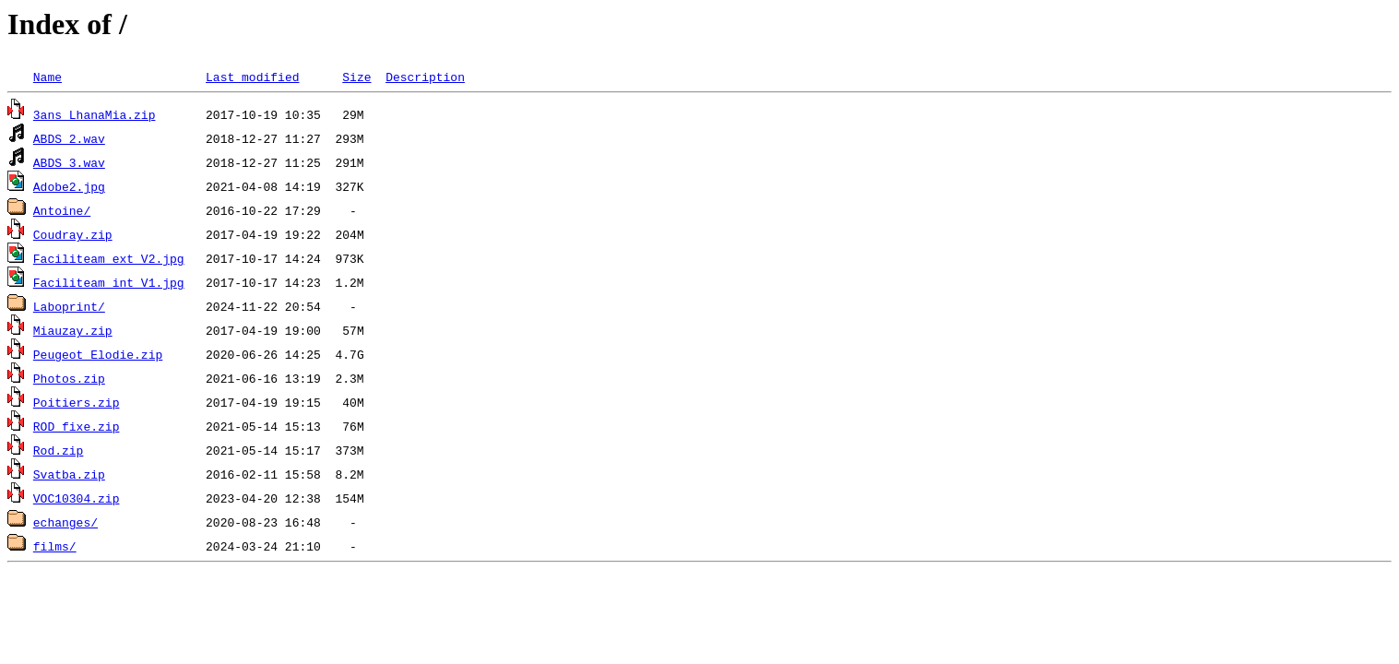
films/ (55, 546)
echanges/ (65, 522)
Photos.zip (69, 378)
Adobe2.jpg (69, 186)
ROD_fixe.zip (76, 426)
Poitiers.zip (76, 402)
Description (425, 76)
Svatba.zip (69, 474)
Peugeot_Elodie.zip (97, 354)
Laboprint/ (69, 306)
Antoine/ (61, 210)
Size (356, 76)
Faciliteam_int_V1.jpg (108, 282)
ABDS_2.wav (69, 138)
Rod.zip (58, 450)
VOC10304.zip (76, 498)
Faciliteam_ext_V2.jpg (108, 258)
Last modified (252, 76)
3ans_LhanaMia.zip (94, 114)
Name (47, 76)
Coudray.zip (73, 234)
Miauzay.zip (73, 330)
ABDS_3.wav (69, 162)
